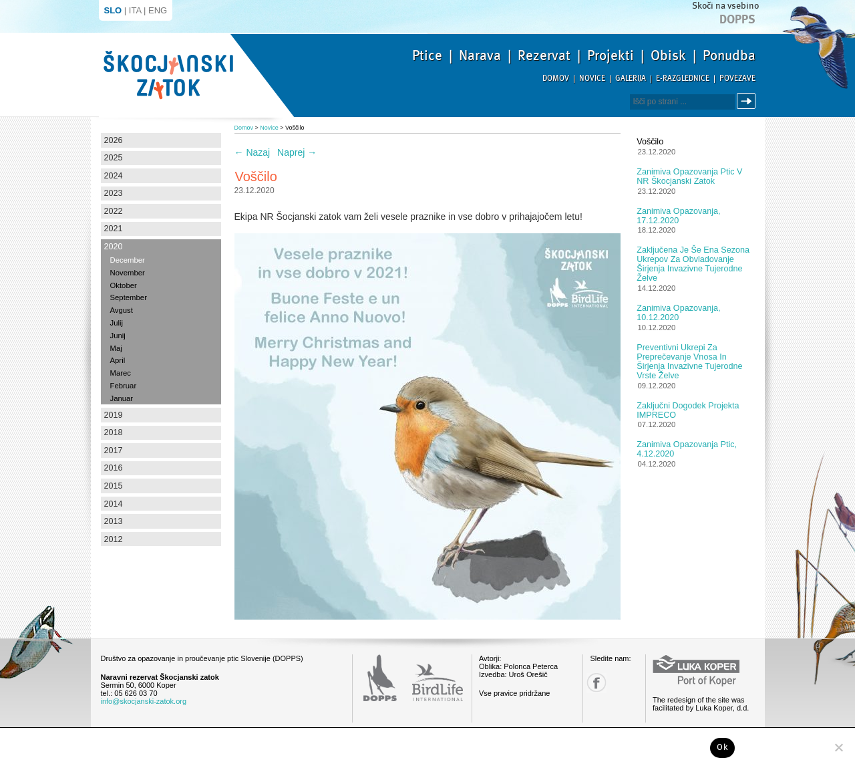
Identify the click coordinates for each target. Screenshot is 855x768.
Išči (748, 101)
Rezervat (544, 55)
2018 (113, 432)
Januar (122, 398)
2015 (113, 486)
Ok (722, 747)
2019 (113, 415)
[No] (838, 747)
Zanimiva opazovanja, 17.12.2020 (678, 216)
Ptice (427, 55)
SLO (113, 10)
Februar (123, 386)
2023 (113, 193)
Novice (592, 79)
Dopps (737, 19)
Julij (117, 323)
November (127, 273)
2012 (113, 539)
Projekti (610, 55)
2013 (113, 521)
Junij (118, 336)
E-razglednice (682, 79)
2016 (113, 468)
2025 (113, 157)
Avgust (121, 310)
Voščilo (650, 141)
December (127, 260)
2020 (113, 246)
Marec (120, 373)
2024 (113, 175)
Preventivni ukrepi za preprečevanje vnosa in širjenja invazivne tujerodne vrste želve (689, 361)
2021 (113, 228)
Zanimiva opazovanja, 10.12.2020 (678, 312)
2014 (113, 504)
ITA (135, 10)
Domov (555, 79)
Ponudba (729, 55)
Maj (116, 348)
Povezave (737, 79)
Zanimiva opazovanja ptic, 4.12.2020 (687, 449)
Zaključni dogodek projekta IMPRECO (688, 410)
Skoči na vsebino (725, 5)
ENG (157, 10)
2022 (113, 211)
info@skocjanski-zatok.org (144, 701)
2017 (113, 450)
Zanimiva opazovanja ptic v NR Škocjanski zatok (689, 176)
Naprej (297, 152)
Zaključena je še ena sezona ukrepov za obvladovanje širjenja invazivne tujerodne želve (693, 264)
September (128, 297)
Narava (480, 55)
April (118, 360)
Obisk (668, 55)
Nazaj (252, 152)
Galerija (630, 79)
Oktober (123, 285)
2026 (113, 140)
